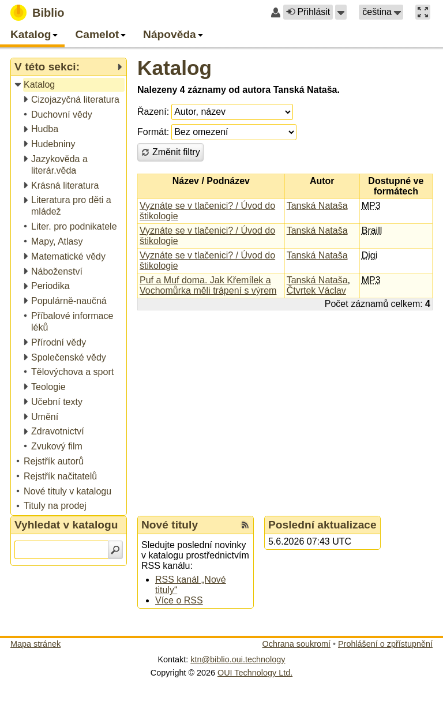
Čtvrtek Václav (316, 290)
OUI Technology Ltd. (254, 672)
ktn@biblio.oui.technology (237, 659)
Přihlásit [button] (308, 12)
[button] (341, 12)
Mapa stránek (35, 643)
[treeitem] (69, 85)
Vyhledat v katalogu (66, 525)
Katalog (174, 68)
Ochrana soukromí (296, 643)
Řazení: (153, 112)
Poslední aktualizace (322, 525)
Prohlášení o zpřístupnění (385, 643)
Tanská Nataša (317, 206)
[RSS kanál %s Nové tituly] (245, 525)
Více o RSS (179, 600)
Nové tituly (169, 525)
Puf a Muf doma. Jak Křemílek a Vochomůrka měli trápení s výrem (208, 285)
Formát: (153, 132)
